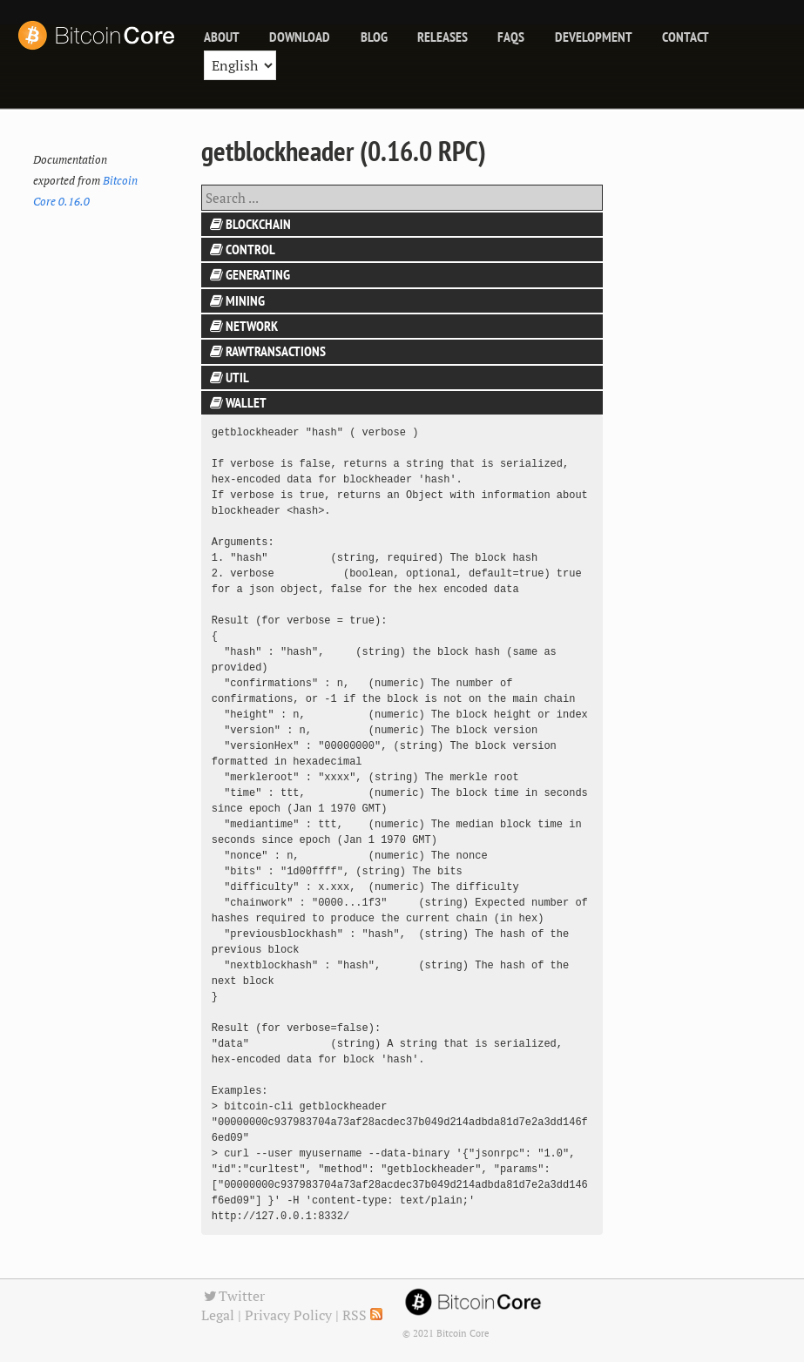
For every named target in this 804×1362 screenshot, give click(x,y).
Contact (685, 36)
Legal (217, 1315)
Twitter (233, 1295)
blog (374, 36)
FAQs (510, 36)
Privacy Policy (288, 1315)
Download (299, 36)
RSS (362, 1315)
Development (593, 36)
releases (442, 36)
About (222, 36)
